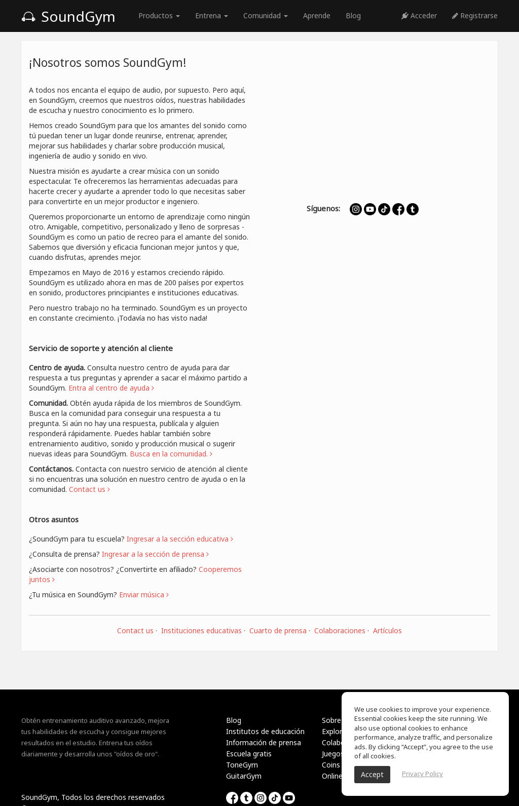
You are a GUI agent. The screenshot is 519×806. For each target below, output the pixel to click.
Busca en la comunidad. (171, 453)
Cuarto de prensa (278, 630)
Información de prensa (263, 742)
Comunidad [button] (265, 15)
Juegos (333, 753)
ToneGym (242, 765)
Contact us (135, 630)
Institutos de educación (265, 731)
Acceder (419, 15)
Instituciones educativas (201, 630)
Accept (372, 774)
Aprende (316, 15)
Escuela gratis (249, 753)
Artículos (387, 630)
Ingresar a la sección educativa (180, 539)
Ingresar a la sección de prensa (155, 554)
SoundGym (68, 16)
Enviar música (144, 594)
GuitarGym (244, 776)
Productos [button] (159, 15)
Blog (353, 15)
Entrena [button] (211, 15)
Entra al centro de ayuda (111, 388)
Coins (331, 765)
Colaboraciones (339, 630)
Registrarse (475, 15)
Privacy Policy (422, 773)
